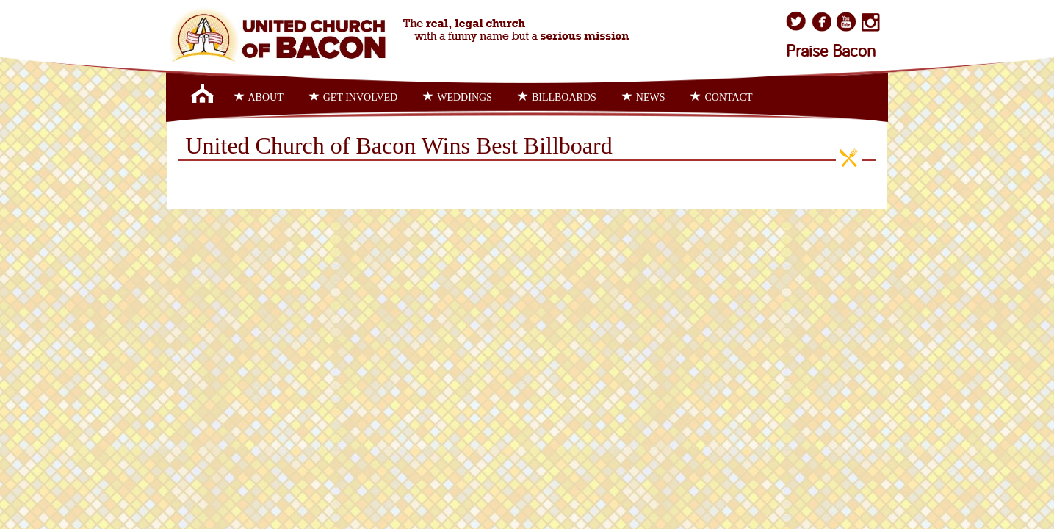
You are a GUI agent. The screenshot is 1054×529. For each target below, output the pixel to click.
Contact (721, 97)
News (643, 97)
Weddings (457, 97)
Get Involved (353, 97)
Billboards (557, 97)
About (259, 97)
